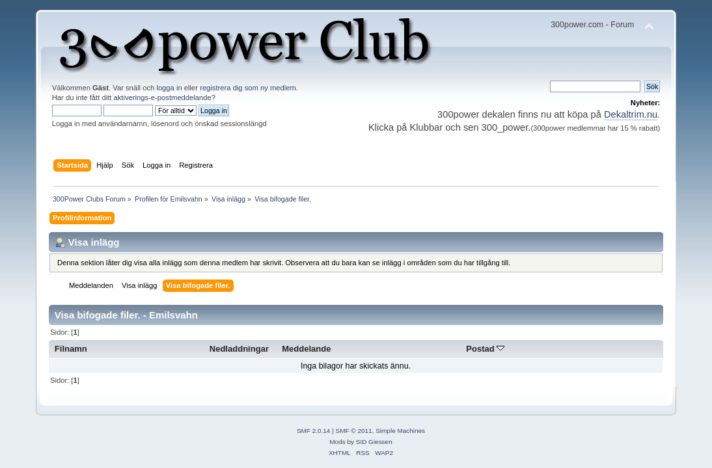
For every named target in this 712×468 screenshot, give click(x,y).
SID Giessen (374, 441)
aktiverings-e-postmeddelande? (165, 97)
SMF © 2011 (354, 430)
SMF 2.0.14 (314, 430)
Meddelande (306, 349)
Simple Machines (400, 430)
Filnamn (71, 349)
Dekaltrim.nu (630, 114)
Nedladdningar (239, 349)
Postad (485, 349)
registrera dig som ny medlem (248, 88)
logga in (169, 88)
